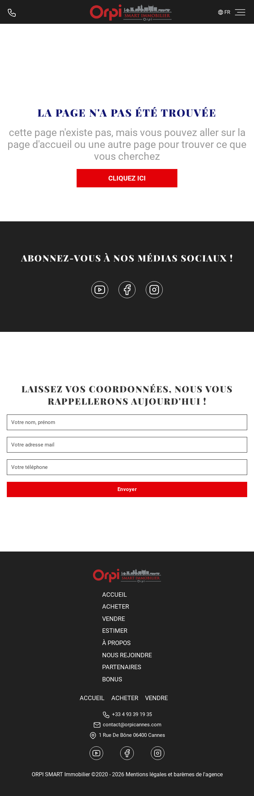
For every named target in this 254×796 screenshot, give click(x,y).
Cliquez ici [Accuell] (127, 178)
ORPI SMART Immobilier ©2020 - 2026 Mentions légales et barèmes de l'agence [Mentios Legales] (127, 774)
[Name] (127, 422)
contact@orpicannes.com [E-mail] (132, 725)
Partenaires (121, 667)
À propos (116, 642)
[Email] (127, 445)
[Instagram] (154, 291)
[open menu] (238, 12)
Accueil (114, 594)
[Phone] (127, 467)
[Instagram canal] (157, 754)
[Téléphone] (12, 12)
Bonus (112, 679)
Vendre (113, 618)
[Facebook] (127, 291)
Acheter (115, 606)
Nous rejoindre (127, 655)
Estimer (114, 630)
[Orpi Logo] (127, 576)
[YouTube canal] (99, 291)
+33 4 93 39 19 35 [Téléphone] (132, 714)
